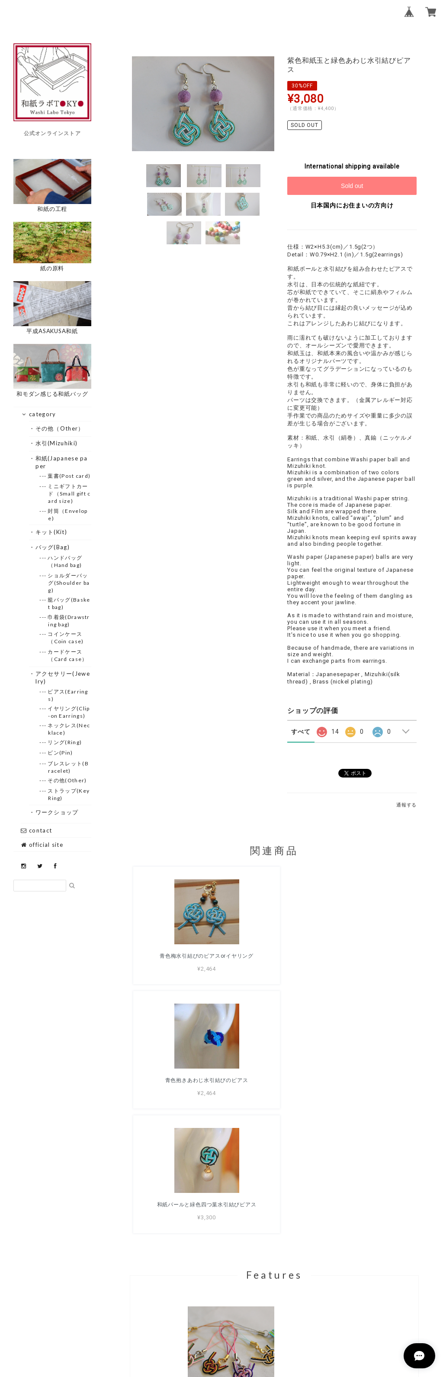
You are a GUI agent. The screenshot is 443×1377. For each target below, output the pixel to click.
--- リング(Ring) (65, 742)
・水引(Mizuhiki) (56, 443)
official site (42, 844)
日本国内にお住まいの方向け (352, 205)
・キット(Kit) (51, 531)
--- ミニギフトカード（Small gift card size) (69, 493)
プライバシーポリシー (226, 1325)
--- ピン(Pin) (60, 752)
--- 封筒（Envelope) (67, 515)
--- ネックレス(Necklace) (69, 729)
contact (36, 830)
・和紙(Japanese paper (61, 462)
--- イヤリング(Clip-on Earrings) (69, 712)
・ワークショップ (56, 812)
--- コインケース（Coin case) (65, 638)
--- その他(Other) (67, 780)
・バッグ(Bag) (52, 547)
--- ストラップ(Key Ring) (69, 794)
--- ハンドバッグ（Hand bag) (65, 561)
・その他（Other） (59, 428)
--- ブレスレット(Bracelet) (68, 767)
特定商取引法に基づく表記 (302, 1325)
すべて (300, 731)
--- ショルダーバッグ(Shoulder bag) (69, 582)
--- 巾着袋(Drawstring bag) (69, 621)
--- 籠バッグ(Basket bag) (69, 603)
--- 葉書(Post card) (69, 476)
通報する (406, 805)
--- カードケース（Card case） (67, 655)
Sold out (352, 185)
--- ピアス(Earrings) (68, 695)
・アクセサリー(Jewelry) (62, 677)
